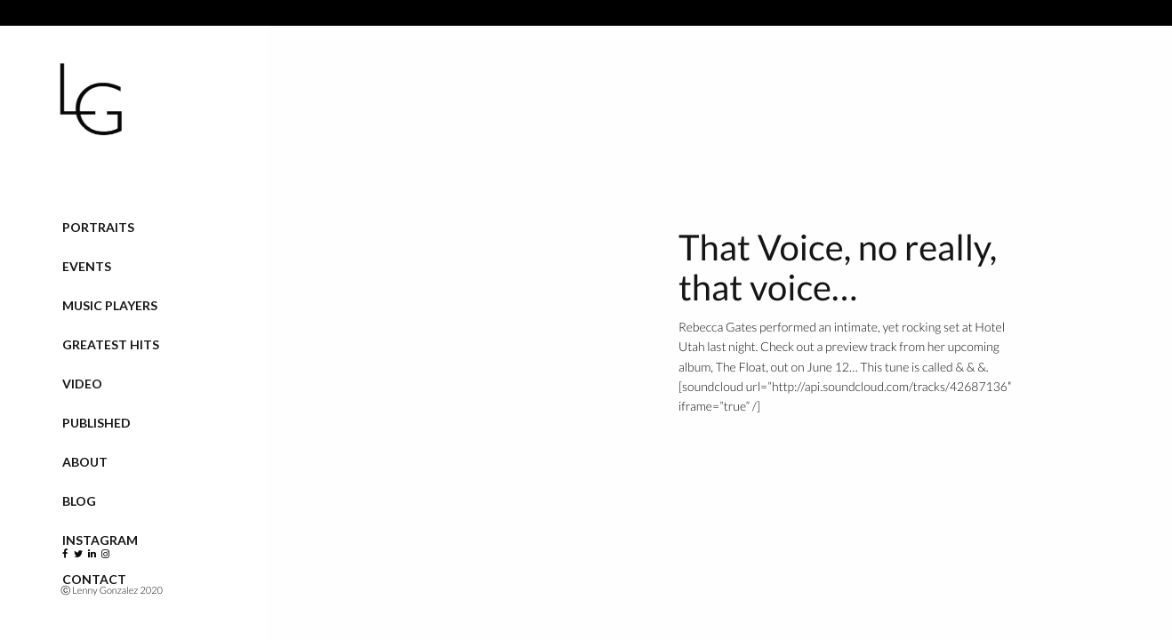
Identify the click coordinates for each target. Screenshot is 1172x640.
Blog (79, 500)
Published (96, 422)
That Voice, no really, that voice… (837, 267)
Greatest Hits (110, 344)
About (85, 461)
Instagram (100, 540)
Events (86, 266)
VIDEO (82, 383)
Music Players (109, 305)
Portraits (98, 227)
